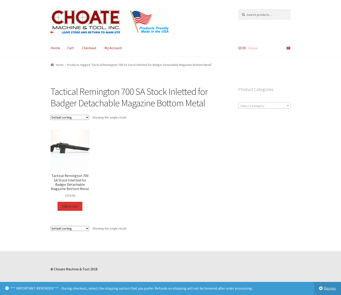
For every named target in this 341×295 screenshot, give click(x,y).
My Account (113, 48)
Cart (70, 48)
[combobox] (264, 105)
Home (55, 48)
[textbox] (264, 106)
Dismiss (330, 288)
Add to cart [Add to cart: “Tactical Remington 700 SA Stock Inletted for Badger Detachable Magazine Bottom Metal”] (70, 206)
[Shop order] (70, 117)
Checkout (89, 48)
